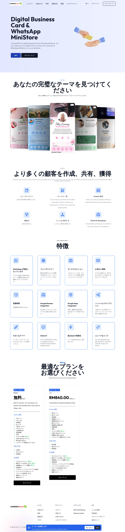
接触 (62, 4)
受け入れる (89, 527)
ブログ (39, 520)
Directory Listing (79, 513)
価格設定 (55, 4)
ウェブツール (72, 4)
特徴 (47, 4)
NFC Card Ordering (79, 510)
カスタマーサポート (61, 520)
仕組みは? (39, 4)
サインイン (95, 3)
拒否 (97, 527)
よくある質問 (96, 510)
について (30, 4)
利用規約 (94, 513)
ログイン (58, 510)
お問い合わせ (59, 516)
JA (87, 3)
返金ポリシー (96, 520)
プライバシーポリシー (98, 516)
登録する (58, 513)
